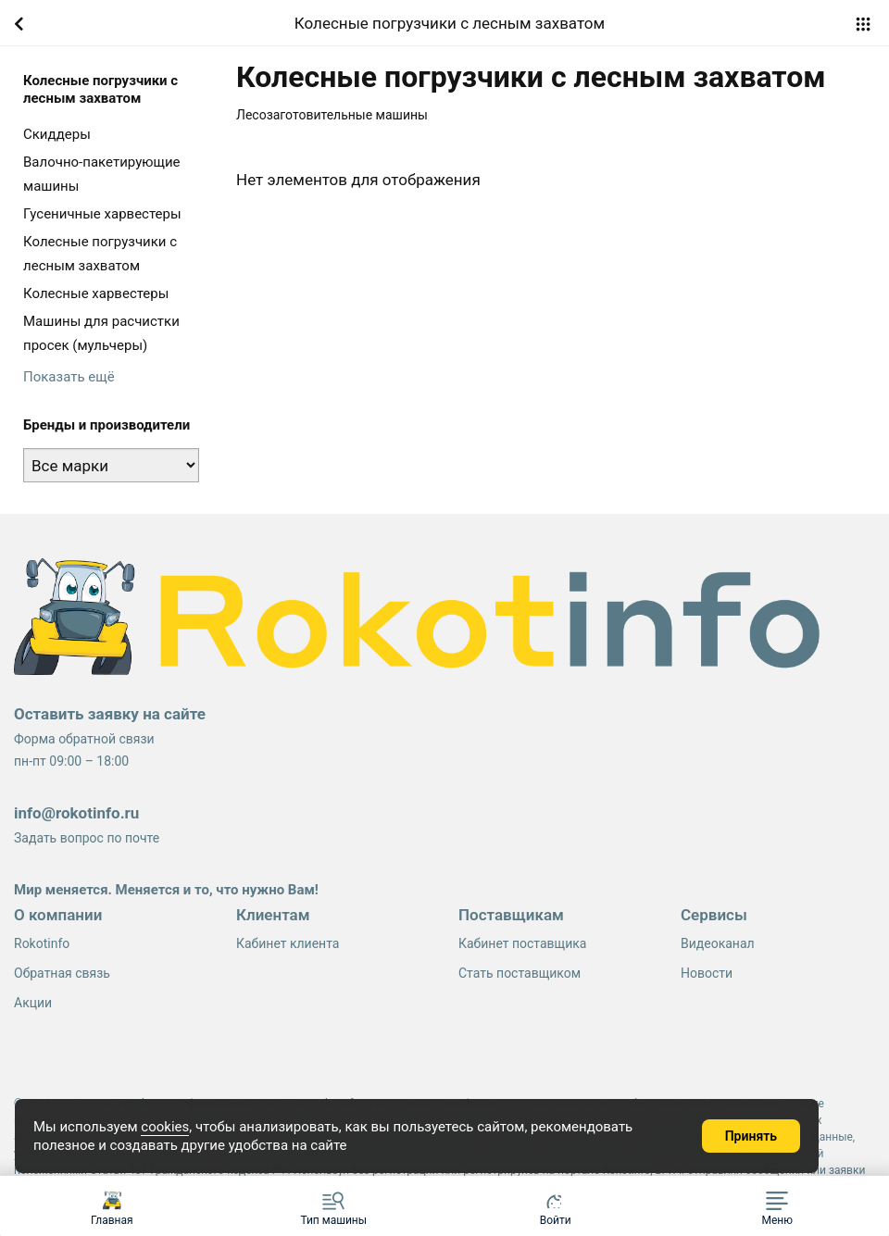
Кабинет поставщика (522, 943)
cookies (165, 1126)
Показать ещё (69, 376)
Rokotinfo (41, 943)
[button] (778, 1206)
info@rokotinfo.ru (76, 813)
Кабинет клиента (287, 943)
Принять (751, 1136)
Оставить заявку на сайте (110, 714)
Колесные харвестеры (96, 293)
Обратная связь (62, 973)
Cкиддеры (57, 134)
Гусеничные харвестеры (102, 214)
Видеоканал (718, 943)
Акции (33, 1002)
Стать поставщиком (519, 973)
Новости (706, 973)
